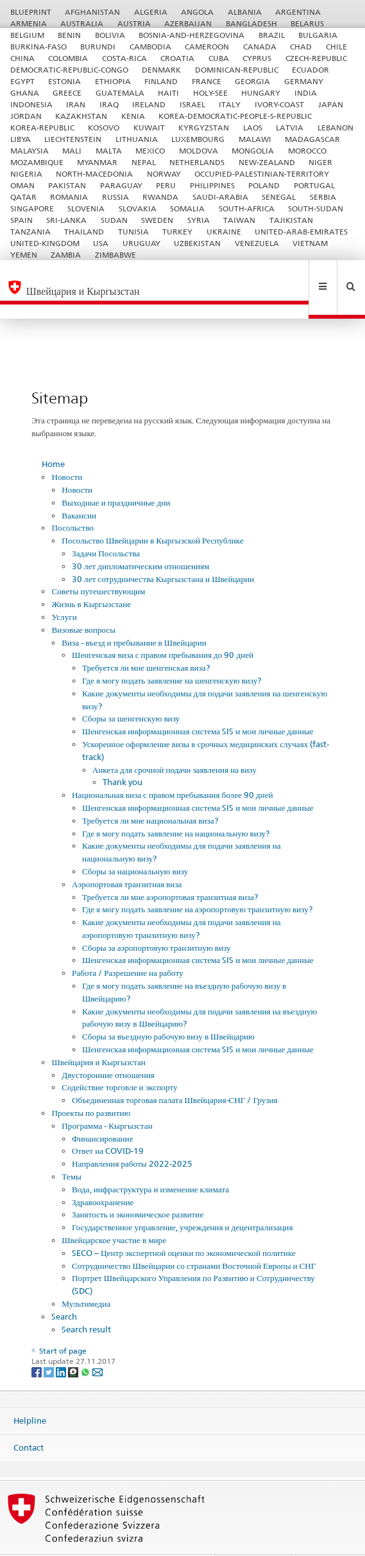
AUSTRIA (134, 23)
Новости (66, 449)
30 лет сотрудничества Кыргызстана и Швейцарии (163, 551)
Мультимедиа (86, 1276)
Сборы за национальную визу (135, 843)
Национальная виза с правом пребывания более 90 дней (172, 767)
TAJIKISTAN (291, 220)
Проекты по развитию (90, 1085)
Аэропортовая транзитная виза (127, 856)
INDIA (305, 93)
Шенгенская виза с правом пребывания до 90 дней (162, 627)
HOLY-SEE (210, 93)
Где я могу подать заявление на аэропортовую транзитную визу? (197, 881)
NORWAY (164, 174)
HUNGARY (260, 93)
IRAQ (109, 104)
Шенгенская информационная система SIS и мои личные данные (198, 703)
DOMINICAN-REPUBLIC (236, 70)
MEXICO (150, 150)
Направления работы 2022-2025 (132, 1136)
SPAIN (21, 220)
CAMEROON (207, 46)
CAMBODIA (150, 46)
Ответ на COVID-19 (108, 1123)
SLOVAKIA (138, 208)
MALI (71, 150)
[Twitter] (50, 1343)
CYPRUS (256, 58)
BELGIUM (27, 35)
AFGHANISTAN (92, 12)
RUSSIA (115, 197)
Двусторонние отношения (108, 1047)
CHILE (336, 46)
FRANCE (206, 81)
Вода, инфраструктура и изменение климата (150, 1161)
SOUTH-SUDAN (315, 208)
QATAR (23, 197)
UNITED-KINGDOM (45, 243)
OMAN (22, 185)
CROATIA (177, 58)
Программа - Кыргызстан (107, 1098)
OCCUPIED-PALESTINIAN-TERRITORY (261, 174)
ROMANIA (69, 197)
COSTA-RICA (124, 58)
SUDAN (114, 220)
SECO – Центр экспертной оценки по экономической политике (184, 1225)
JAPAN (330, 104)
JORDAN (26, 116)
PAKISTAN (67, 185)
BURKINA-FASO (38, 46)
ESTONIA (64, 81)
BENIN (69, 35)
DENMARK (161, 70)
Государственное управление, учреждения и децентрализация (182, 1199)
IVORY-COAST (279, 104)
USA (100, 243)
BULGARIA (317, 35)
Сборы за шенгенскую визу (131, 690)
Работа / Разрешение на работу (127, 945)
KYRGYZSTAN (203, 127)
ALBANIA (245, 12)
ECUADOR (310, 70)
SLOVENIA (86, 208)
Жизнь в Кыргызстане (91, 576)
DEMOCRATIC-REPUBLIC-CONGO (69, 70)
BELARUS (307, 23)
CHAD (301, 46)
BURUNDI (97, 46)
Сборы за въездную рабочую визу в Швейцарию (168, 1008)
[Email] (97, 1343)
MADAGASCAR (312, 139)
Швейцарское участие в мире (114, 1212)
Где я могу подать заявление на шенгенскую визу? (172, 653)
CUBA (218, 58)
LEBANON (335, 127)
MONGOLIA (253, 150)
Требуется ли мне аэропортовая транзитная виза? (170, 869)
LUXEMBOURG (198, 139)
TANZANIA (30, 231)
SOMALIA (187, 208)
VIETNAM (310, 243)
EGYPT (22, 81)
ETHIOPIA (113, 81)
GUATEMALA (120, 93)
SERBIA (323, 197)
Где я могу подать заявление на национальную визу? (176, 805)
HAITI (168, 93)
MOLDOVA (198, 150)
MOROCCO (307, 150)
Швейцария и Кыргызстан (98, 1034)
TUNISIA (133, 231)
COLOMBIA (68, 58)
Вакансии (79, 487)
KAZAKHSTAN (81, 116)
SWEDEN (157, 220)
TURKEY (177, 231)
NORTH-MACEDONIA (94, 174)
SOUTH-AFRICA (247, 208)
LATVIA (289, 127)
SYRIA (198, 220)
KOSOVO (103, 127)
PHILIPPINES (212, 185)
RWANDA (160, 197)
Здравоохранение (102, 1174)
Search (64, 1289)
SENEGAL (279, 197)
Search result (86, 1301)
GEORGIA (252, 81)
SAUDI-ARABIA (220, 197)
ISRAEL (192, 104)
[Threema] (74, 1343)
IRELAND (149, 104)
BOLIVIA (110, 35)
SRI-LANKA (66, 220)
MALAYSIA (29, 150)
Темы (71, 1149)
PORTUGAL (314, 185)
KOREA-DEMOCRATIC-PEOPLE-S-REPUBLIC (235, 116)
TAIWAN (239, 220)
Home (53, 436)
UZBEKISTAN (197, 243)
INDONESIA (31, 104)
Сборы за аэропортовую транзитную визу (156, 920)
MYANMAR (97, 162)
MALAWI (255, 139)
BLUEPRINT (30, 12)
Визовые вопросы (83, 602)
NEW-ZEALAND (267, 162)
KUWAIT (149, 127)
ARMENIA (28, 23)
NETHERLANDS (197, 162)
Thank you (122, 754)
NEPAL (144, 162)
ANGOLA (197, 12)
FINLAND (161, 81)
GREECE (67, 93)
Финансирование (102, 1111)
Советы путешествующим (98, 563)
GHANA (24, 93)
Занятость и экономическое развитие (137, 1186)
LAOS (252, 127)
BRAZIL (272, 35)
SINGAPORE (32, 208)
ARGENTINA (298, 12)
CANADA (259, 46)
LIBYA (20, 139)
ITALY (230, 104)
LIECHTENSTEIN (72, 139)
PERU (166, 185)
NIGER (320, 162)
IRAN (75, 104)
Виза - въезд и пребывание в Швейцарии (134, 615)
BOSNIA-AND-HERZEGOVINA (191, 35)
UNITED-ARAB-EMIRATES (301, 231)
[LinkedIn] (62, 1343)
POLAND (264, 185)
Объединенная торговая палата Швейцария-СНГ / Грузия (175, 1072)
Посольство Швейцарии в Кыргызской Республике (152, 513)
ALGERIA (150, 12)
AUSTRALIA (81, 23)
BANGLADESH (251, 23)
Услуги (63, 589)
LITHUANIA (136, 139)
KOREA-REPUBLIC (42, 127)
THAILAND (84, 231)
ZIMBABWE (115, 255)
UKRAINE (224, 231)
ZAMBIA (66, 255)
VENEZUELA (257, 243)
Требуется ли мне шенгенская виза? (146, 640)
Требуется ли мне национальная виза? (150, 793)
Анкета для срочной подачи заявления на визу (174, 742)
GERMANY (303, 81)
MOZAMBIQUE (37, 162)
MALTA (109, 150)
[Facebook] (37, 1343)
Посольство (72, 500)
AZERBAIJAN (188, 23)
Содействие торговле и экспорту (119, 1059)
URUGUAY (141, 243)
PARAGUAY (121, 185)
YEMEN (23, 255)
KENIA (133, 116)
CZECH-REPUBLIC (316, 58)
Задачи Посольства (106, 525)
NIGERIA (26, 174)
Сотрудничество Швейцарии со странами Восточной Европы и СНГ (194, 1238)
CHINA (22, 58)
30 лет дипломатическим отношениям (140, 538)
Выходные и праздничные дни (116, 475)
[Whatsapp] (86, 1343)
